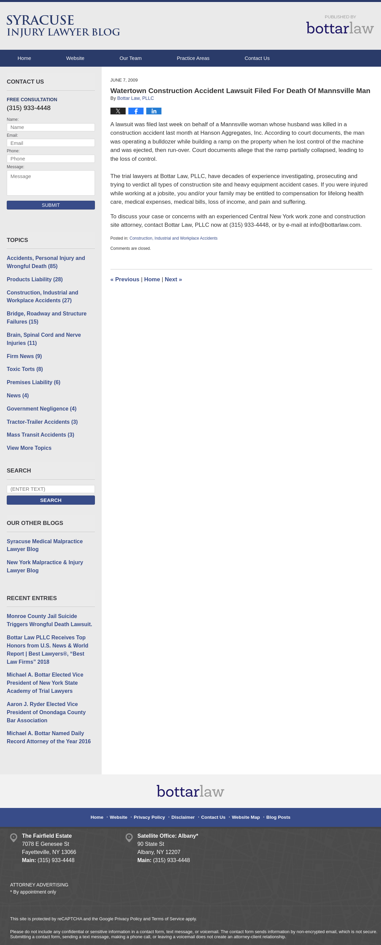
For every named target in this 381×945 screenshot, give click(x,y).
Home (24, 58)
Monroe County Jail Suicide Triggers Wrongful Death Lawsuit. (51, 610)
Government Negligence (40, 402)
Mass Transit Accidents (39, 428)
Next (173, 279)
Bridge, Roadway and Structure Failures (44, 315)
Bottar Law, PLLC (78, 934)
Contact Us (257, 58)
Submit (51, 205)
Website (75, 58)
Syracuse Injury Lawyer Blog (63, 26)
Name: (13, 119)
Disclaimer (184, 799)
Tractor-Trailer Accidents (40, 415)
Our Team (131, 58)
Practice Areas (193, 58)
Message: (15, 166)
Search (50, 493)
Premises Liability (32, 377)
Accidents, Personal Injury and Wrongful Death (44, 261)
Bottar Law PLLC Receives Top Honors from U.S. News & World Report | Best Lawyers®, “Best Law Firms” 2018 (49, 638)
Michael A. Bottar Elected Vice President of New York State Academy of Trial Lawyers (43, 670)
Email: (12, 135)
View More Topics (28, 440)
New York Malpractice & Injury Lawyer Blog (43, 557)
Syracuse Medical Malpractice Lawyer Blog (43, 537)
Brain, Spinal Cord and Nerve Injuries (42, 335)
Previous (124, 279)
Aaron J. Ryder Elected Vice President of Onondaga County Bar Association (49, 697)
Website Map (243, 799)
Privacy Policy (153, 799)
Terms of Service (168, 903)
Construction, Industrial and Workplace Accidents (174, 238)
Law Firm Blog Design (338, 934)
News (17, 390)
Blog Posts (274, 799)
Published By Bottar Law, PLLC (340, 24)
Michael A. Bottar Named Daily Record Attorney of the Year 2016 (46, 722)
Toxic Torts (24, 364)
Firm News (23, 352)
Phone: (13, 151)
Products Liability (33, 278)
